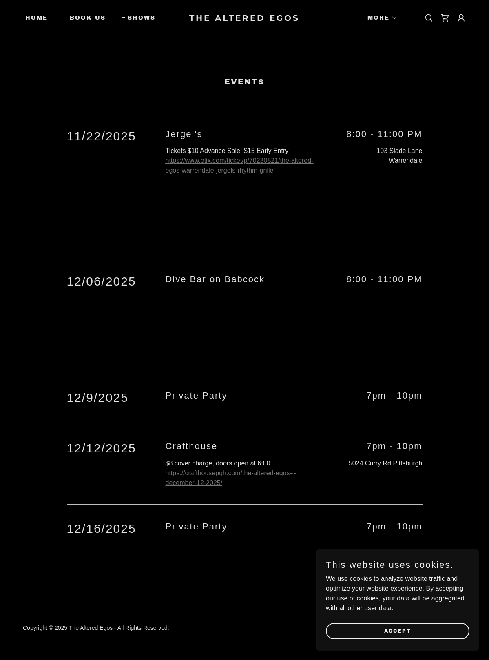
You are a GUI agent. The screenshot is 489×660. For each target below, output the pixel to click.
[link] (245, 18)
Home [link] (36, 18)
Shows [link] (141, 18)
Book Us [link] (88, 18)
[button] (380, 18)
